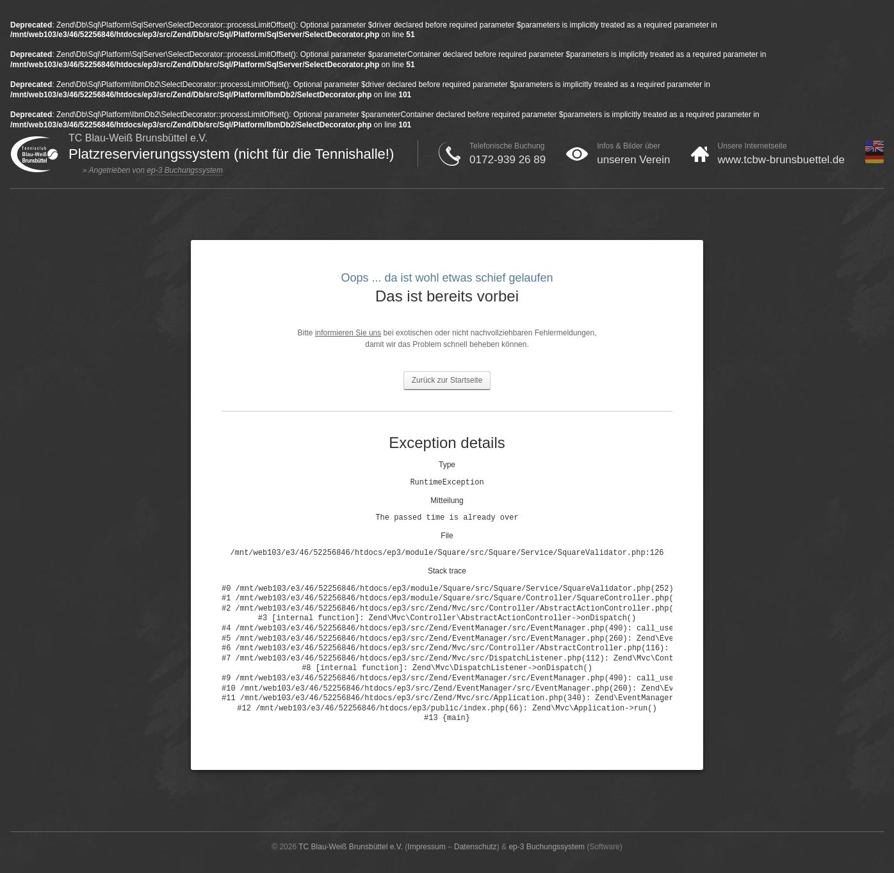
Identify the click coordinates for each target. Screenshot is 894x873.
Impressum (426, 846)
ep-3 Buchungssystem (185, 170)
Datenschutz (475, 846)
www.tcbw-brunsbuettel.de (781, 160)
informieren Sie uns (348, 332)
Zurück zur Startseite (447, 380)
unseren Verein (633, 160)
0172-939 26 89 (507, 160)
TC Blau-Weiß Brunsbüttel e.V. (350, 846)
